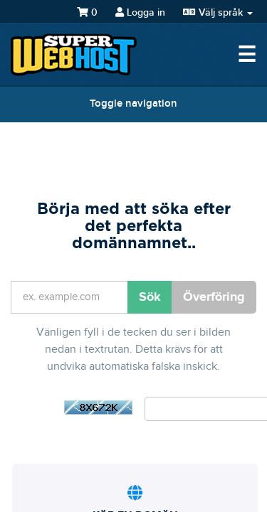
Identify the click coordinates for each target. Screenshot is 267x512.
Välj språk (218, 12)
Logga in (140, 12)
